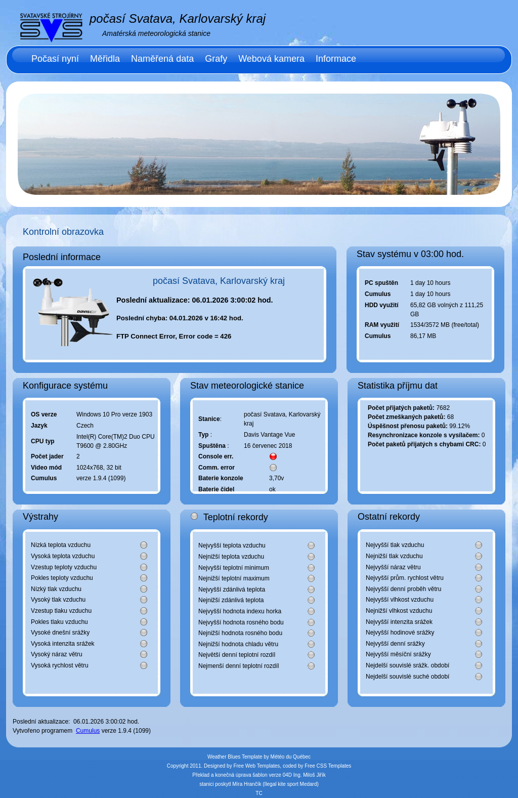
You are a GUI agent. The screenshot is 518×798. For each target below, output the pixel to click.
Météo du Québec (291, 757)
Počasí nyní (55, 59)
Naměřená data (162, 59)
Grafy (216, 59)
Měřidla (105, 59)
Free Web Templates (256, 766)
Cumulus (88, 730)
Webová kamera (271, 59)
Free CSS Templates (328, 766)
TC (258, 793)
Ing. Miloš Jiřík (309, 775)
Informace (336, 59)
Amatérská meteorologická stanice (156, 33)
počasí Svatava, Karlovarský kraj (178, 18)
